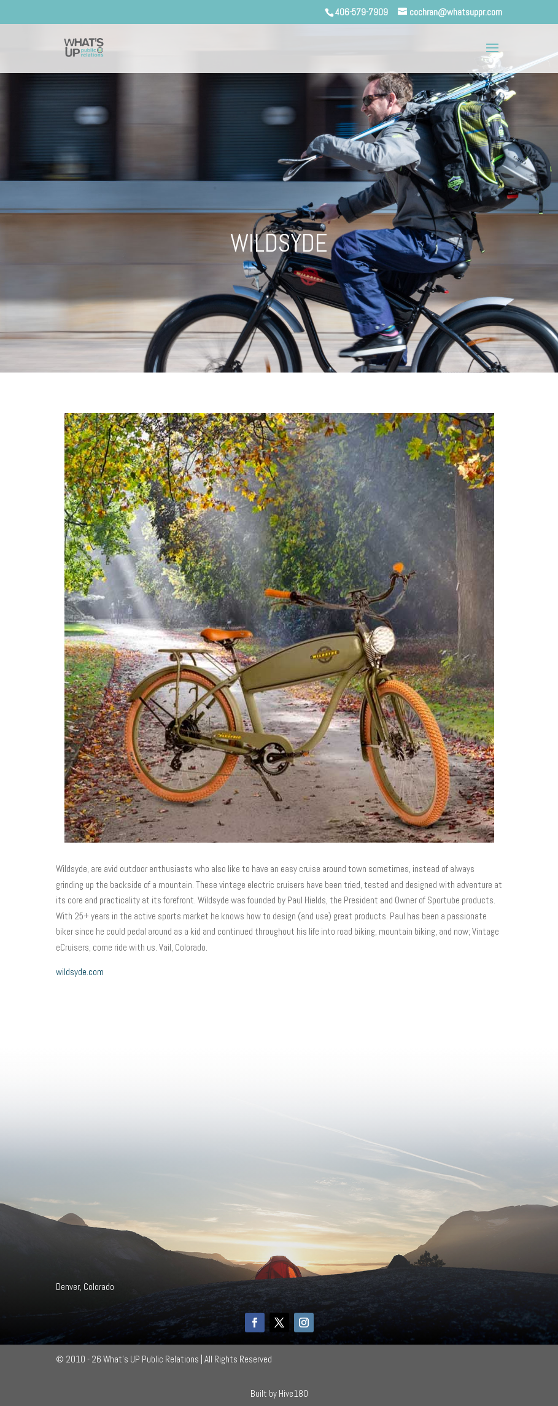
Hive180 (293, 1393)
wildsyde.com (80, 972)
